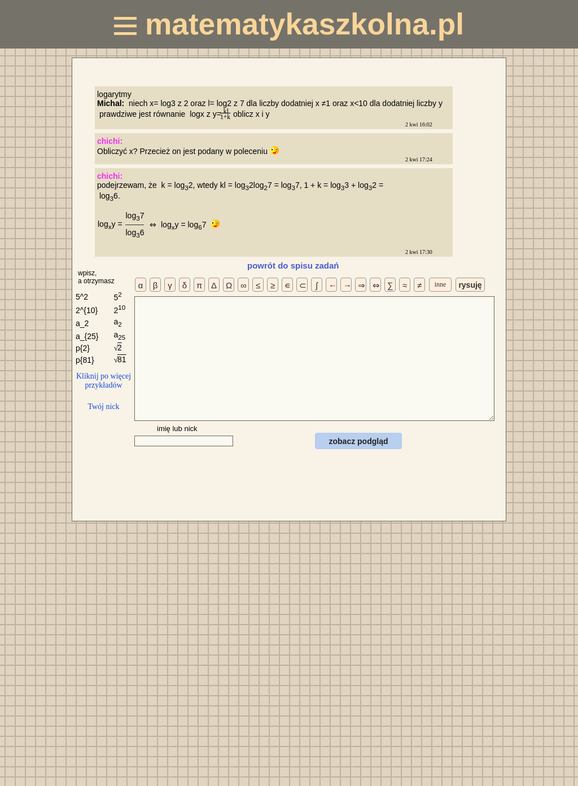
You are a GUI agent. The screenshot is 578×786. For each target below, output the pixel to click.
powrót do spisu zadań (293, 265)
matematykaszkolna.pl (289, 24)
